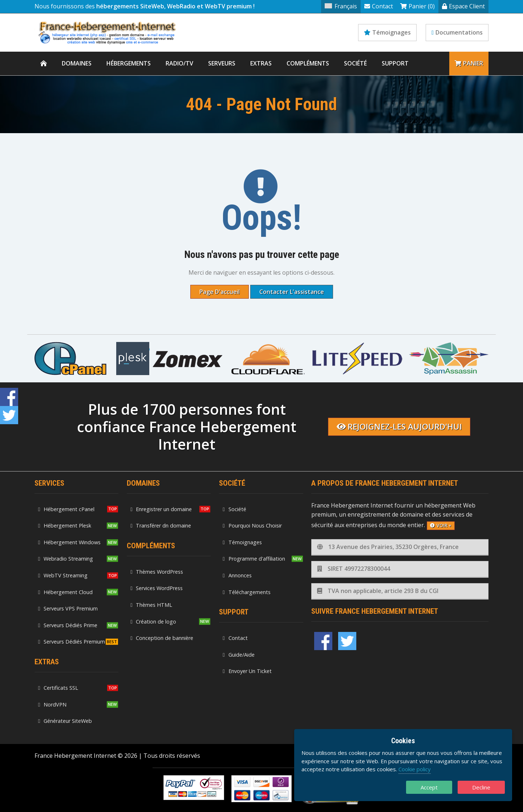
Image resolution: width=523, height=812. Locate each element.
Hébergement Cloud (65, 592)
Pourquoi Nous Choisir (252, 525)
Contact (378, 6)
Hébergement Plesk (64, 525)
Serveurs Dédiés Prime (67, 625)
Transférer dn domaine (160, 525)
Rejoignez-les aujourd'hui (399, 426)
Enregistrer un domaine (161, 509)
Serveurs (221, 63)
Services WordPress (156, 588)
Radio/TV (179, 63)
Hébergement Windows (69, 542)
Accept (429, 787)
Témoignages (387, 32)
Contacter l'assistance (291, 292)
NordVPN (52, 704)
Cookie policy (414, 769)
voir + (440, 525)
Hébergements (128, 63)
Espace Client (463, 6)
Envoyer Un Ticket (247, 671)
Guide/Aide (238, 654)
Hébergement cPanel (66, 509)
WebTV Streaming (63, 575)
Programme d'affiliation (254, 558)
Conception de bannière (161, 637)
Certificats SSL (58, 687)
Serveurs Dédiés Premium (71, 641)
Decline (481, 787)
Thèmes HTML (151, 604)
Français (341, 6)
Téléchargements (246, 592)
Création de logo (153, 621)
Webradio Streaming (65, 558)
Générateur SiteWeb (65, 720)
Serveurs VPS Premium (68, 608)
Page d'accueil (219, 292)
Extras (261, 63)
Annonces (237, 575)
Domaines (77, 63)
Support (395, 63)
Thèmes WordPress (156, 571)
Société (355, 63)
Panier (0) (417, 6)
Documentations (457, 32)
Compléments (308, 63)
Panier (469, 63)
